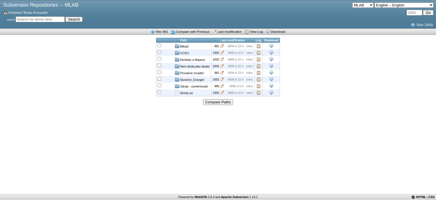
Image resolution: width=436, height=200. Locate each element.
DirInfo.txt (184, 93)
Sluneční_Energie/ (189, 79)
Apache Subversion (235, 197)
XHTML (421, 197)
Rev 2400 (425, 25)
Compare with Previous (193, 31)
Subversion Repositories (30, 5)
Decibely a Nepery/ (190, 59)
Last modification (229, 31)
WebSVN (201, 197)
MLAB (71, 5)
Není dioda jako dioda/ (192, 66)
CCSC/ (182, 53)
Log (258, 46)
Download (278, 31)
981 (216, 46)
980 (216, 86)
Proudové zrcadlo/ (189, 73)
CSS (431, 197)
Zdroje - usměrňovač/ (191, 86)
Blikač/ (182, 46)
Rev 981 (162, 31)
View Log (256, 31)
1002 (216, 52)
